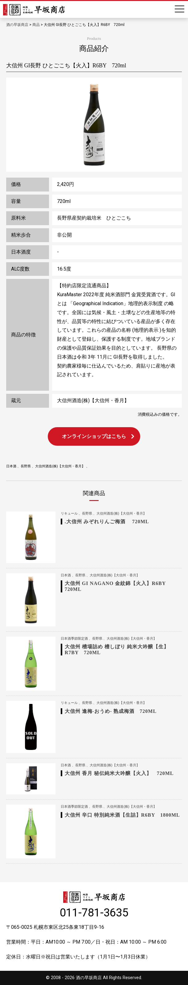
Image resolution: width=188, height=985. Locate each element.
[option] (94, 124)
